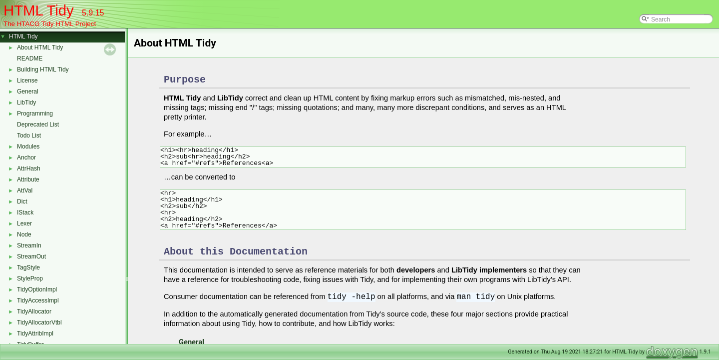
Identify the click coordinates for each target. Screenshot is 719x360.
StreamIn (29, 245)
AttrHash (28, 168)
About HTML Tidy (40, 47)
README (29, 58)
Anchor (26, 157)
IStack (25, 212)
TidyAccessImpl (38, 300)
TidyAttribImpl (35, 333)
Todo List (29, 135)
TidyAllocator (34, 311)
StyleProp (30, 278)
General (27, 91)
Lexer (24, 223)
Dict (22, 201)
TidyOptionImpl (37, 289)
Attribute (28, 179)
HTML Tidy (23, 36)
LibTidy (26, 102)
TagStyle (28, 267)
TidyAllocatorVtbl (39, 322)
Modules (28, 146)
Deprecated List (38, 124)
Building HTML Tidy (43, 69)
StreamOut (31, 256)
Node (24, 234)
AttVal (24, 190)
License (27, 80)
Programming (35, 113)
